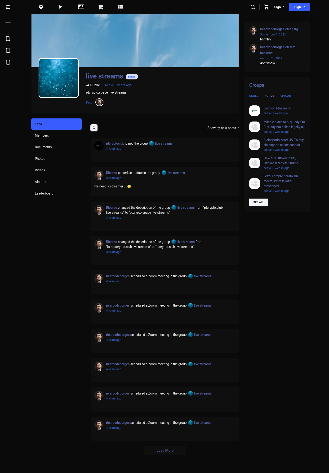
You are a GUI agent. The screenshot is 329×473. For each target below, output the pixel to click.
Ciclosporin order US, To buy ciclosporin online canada (285, 142)
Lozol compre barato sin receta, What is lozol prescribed (282, 181)
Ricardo (113, 173)
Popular (286, 95)
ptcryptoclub (117, 143)
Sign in (281, 7)
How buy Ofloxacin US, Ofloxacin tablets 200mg (282, 160)
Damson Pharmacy (278, 108)
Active (271, 95)
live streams (165, 143)
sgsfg (295, 29)
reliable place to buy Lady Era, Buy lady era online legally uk (286, 124)
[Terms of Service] (8, 38)
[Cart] (268, 7)
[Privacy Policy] (8, 50)
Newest (256, 95)
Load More (166, 450)
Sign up (301, 7)
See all (260, 202)
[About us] (8, 62)
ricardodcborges (119, 276)
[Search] (254, 7)
